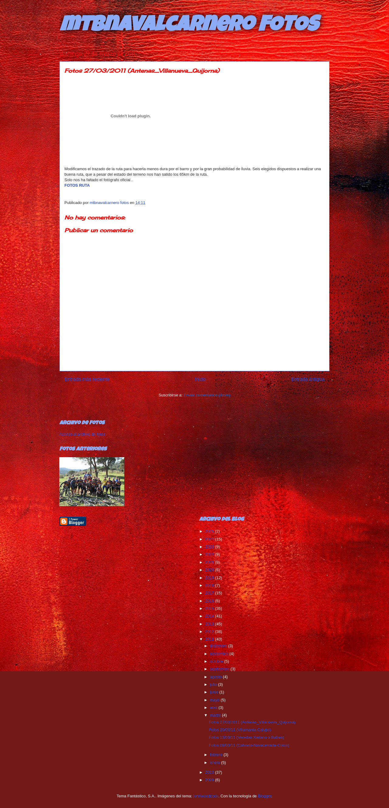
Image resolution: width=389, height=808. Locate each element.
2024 (210, 539)
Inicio (200, 379)
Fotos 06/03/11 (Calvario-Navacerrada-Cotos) (249, 745)
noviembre (219, 653)
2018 (210, 585)
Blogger (264, 796)
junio (214, 692)
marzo (216, 715)
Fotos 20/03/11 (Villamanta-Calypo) (240, 729)
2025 (210, 531)
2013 (210, 624)
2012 (210, 631)
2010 (210, 772)
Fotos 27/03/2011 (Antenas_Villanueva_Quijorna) (252, 722)
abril (214, 707)
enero (215, 762)
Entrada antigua (308, 379)
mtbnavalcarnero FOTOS (189, 26)
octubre (217, 661)
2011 (210, 639)
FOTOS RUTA (77, 185)
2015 (210, 608)
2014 (210, 616)
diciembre (219, 646)
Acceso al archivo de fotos (82, 434)
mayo (215, 700)
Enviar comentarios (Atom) (207, 395)
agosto (216, 677)
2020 (210, 570)
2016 (210, 601)
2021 (210, 562)
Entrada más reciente (86, 379)
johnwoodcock (205, 796)
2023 (210, 546)
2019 (210, 577)
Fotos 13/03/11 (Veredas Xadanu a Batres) (246, 737)
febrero (217, 754)
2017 (210, 593)
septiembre (220, 669)
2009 (210, 780)
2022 (210, 554)
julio (214, 684)
